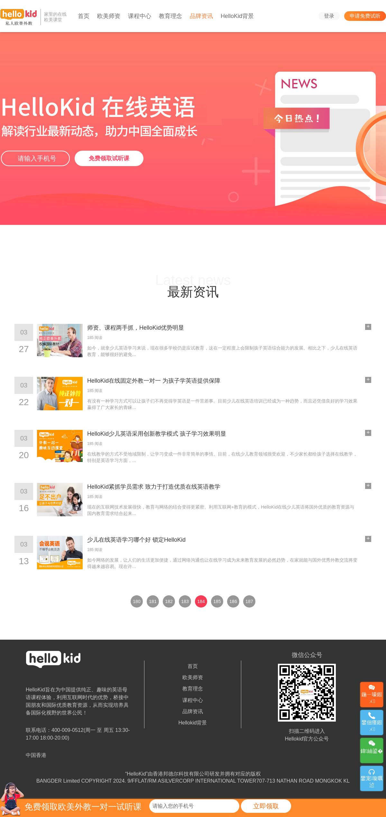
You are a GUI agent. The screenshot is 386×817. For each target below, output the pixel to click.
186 (233, 601)
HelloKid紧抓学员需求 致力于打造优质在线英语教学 (153, 487)
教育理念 (170, 16)
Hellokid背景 (193, 722)
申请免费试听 (365, 16)
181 (152, 601)
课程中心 (139, 16)
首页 (83, 16)
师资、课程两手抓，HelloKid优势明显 (135, 327)
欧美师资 (108, 16)
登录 (329, 16)
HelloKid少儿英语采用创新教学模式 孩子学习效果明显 (156, 434)
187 (249, 601)
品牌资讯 (201, 16)
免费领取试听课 (109, 158)
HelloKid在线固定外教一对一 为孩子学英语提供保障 (153, 380)
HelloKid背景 (237, 16)
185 (217, 601)
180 (136, 601)
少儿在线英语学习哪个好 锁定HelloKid (136, 540)
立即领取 (266, 806)
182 (168, 601)
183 (184, 601)
